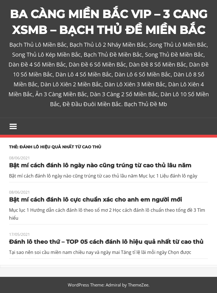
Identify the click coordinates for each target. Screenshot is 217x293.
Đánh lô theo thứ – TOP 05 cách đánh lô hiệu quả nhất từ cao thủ (106, 241)
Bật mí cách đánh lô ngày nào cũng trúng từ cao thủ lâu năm (100, 165)
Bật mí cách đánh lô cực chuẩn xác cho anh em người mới (95, 199)
